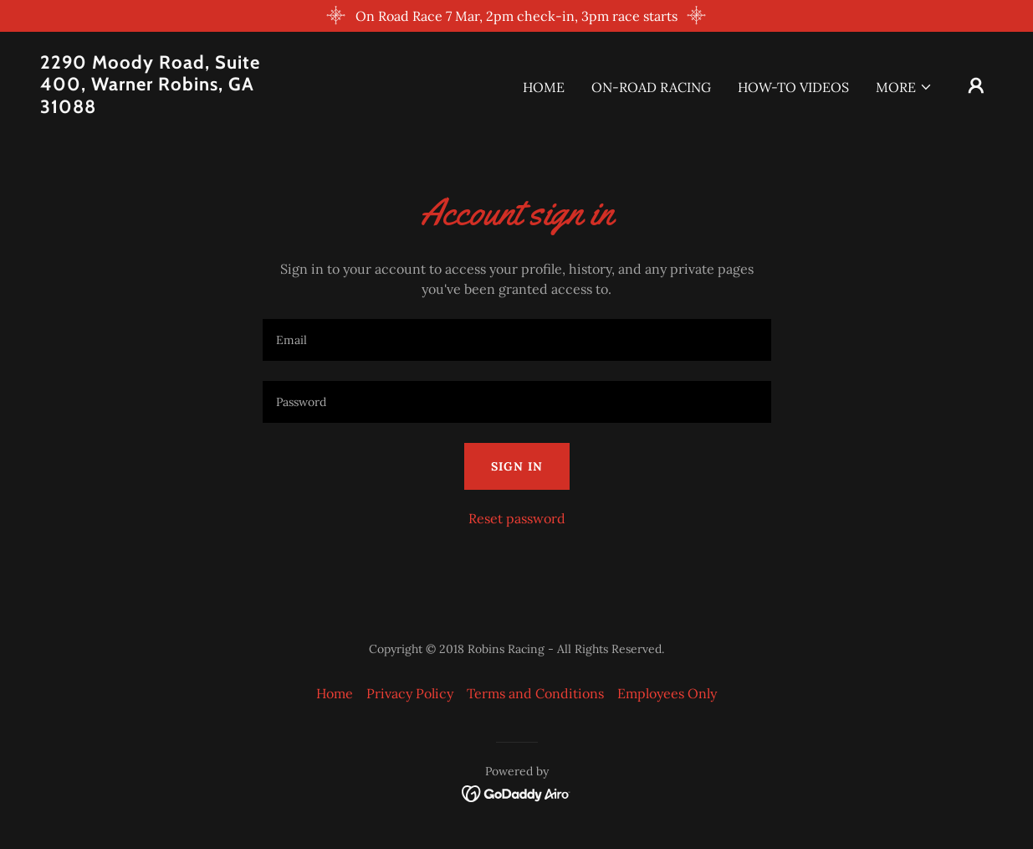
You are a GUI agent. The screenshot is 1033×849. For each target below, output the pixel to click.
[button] (904, 87)
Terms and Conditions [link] (535, 693)
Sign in (517, 466)
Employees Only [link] (667, 693)
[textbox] (517, 340)
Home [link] (544, 87)
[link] (173, 108)
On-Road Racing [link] (651, 87)
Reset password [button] (516, 518)
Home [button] (334, 693)
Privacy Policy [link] (409, 693)
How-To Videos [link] (793, 87)
